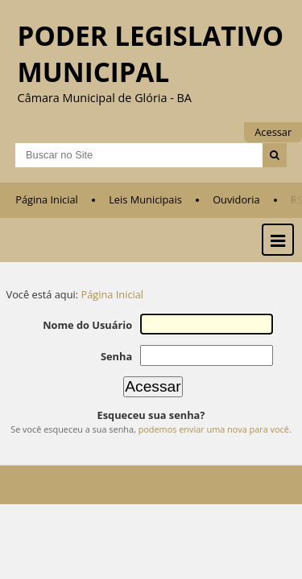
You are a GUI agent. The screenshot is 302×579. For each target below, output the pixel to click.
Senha (120, 365)
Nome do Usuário (92, 334)
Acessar (273, 132)
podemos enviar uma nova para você (214, 437)
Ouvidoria (236, 210)
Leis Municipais (145, 210)
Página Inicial (46, 210)
